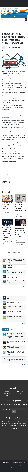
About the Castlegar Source (18, 465)
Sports (10, 174)
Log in (22, 469)
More (23, 286)
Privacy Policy (22, 462)
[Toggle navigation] (14, 16)
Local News (7, 391)
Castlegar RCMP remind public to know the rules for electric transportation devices (15, 261)
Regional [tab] (12, 329)
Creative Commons (7, 465)
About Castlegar (14, 467)
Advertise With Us (6, 462)
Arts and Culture (20, 391)
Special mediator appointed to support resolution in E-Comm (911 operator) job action (16, 359)
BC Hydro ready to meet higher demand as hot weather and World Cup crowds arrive (15, 353)
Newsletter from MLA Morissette (14, 302)
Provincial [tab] (5, 329)
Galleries (7, 395)
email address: (6, 409)
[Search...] (13, 19)
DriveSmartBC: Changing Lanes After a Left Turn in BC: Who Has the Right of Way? (15, 318)
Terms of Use (15, 462)
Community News (7, 393)
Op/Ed (21, 393)
